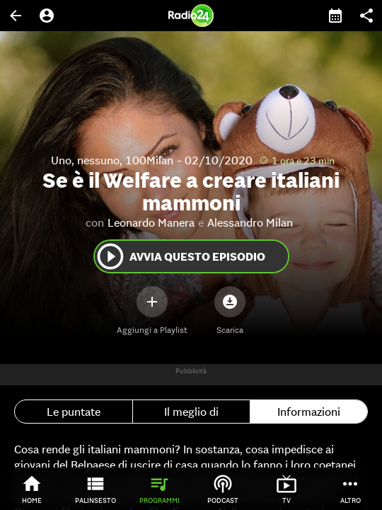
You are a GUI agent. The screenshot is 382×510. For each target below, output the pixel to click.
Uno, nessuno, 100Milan (112, 160)
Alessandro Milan (250, 222)
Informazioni (308, 411)
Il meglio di (191, 411)
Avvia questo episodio (180, 256)
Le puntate (73, 411)
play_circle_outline (110, 256)
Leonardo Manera (151, 222)
